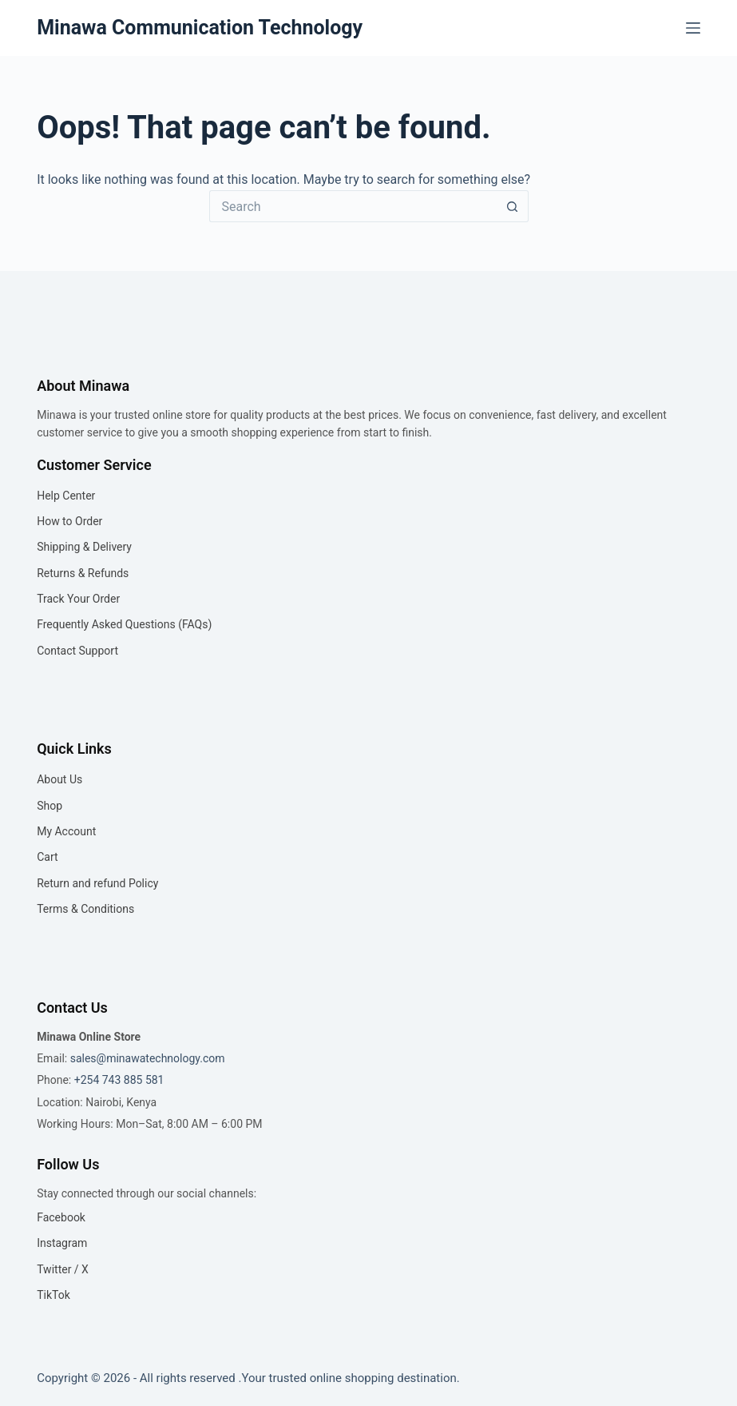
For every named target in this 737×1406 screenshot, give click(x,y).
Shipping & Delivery (84, 546)
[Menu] (693, 28)
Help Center (66, 495)
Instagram (62, 1243)
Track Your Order (78, 598)
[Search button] (513, 206)
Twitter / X (63, 1269)
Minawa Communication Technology (200, 27)
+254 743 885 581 (119, 1079)
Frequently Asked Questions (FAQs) (124, 624)
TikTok (53, 1295)
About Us (59, 779)
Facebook (61, 1217)
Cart (47, 856)
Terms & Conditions (85, 908)
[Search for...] (353, 206)
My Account (66, 831)
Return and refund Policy (97, 883)
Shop (49, 805)
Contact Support (77, 650)
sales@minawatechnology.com (147, 1058)
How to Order (69, 521)
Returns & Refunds (83, 573)
